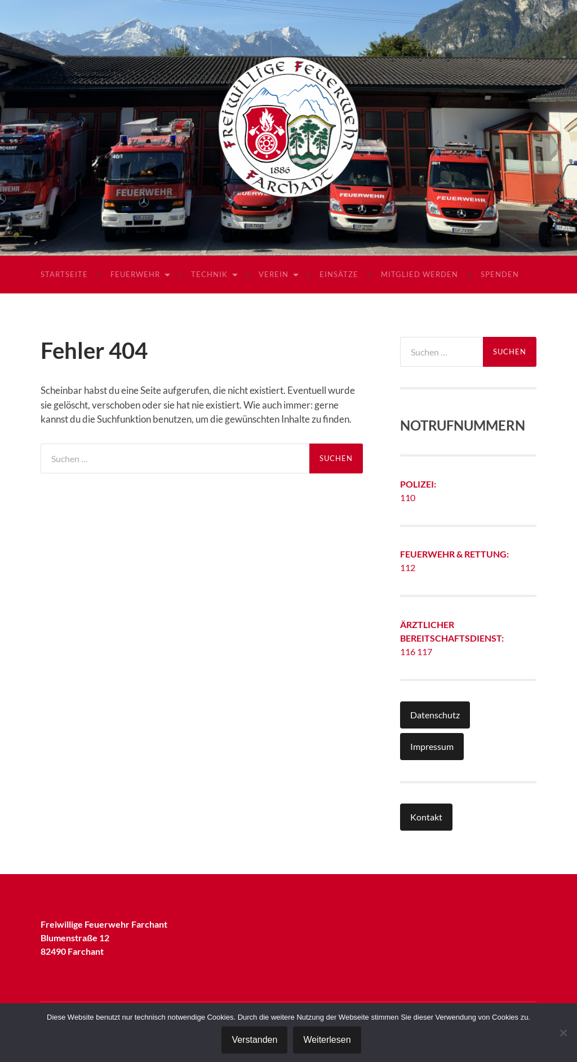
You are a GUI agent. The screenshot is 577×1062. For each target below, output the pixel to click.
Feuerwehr (135, 274)
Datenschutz (435, 714)
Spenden (500, 274)
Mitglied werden (419, 274)
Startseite (64, 274)
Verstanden (254, 1040)
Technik (209, 274)
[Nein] (563, 1032)
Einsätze (338, 274)
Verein (273, 274)
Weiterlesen (326, 1040)
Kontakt (426, 816)
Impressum (432, 746)
